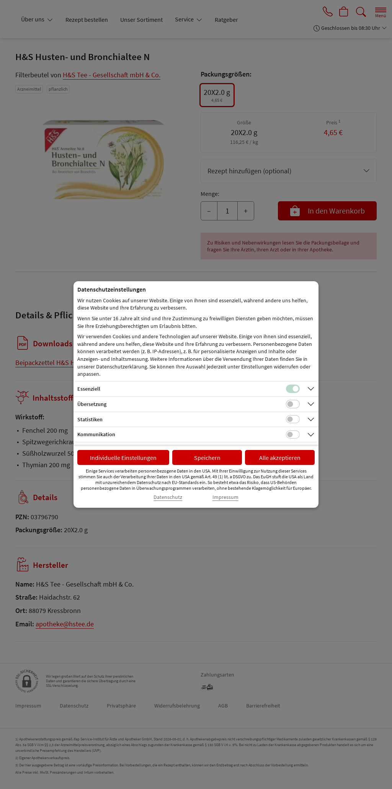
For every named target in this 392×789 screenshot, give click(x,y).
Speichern (207, 457)
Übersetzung (91, 404)
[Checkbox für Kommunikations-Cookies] (293, 434)
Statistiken (90, 419)
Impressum (225, 497)
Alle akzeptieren (280, 457)
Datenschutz (168, 497)
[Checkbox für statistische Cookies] (293, 419)
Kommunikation (96, 434)
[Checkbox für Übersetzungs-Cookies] (293, 404)
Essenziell (88, 388)
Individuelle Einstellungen (123, 457)
